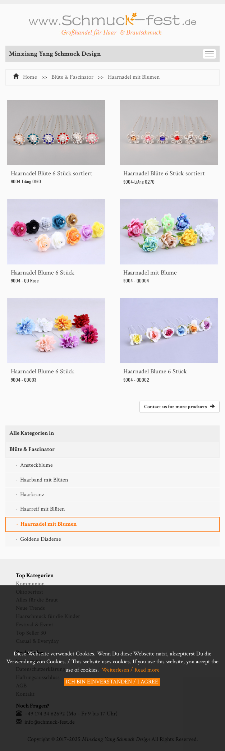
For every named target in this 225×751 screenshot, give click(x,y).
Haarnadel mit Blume (150, 272)
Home (30, 77)
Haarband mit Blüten (44, 480)
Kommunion (30, 584)
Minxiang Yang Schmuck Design (55, 54)
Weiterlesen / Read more (130, 670)
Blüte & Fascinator (72, 77)
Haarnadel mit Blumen (134, 77)
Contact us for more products (179, 407)
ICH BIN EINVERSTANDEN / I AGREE (112, 682)
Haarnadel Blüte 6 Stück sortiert (51, 173)
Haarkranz (32, 494)
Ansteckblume (36, 465)
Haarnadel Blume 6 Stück (42, 272)
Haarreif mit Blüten (42, 509)
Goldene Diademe (40, 539)
